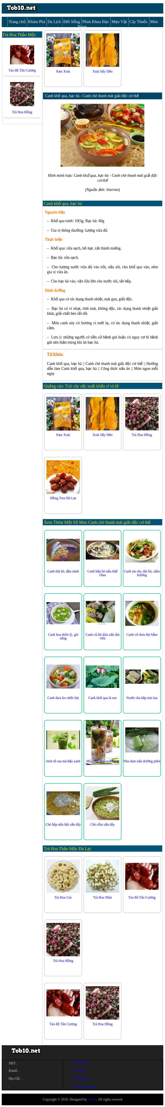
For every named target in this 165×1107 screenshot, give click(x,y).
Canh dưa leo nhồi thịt (63, 698)
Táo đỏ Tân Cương (142, 897)
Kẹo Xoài (63, 71)
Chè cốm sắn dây (102, 824)
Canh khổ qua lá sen (102, 698)
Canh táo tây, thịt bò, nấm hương (142, 573)
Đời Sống (71, 21)
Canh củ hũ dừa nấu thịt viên (103, 636)
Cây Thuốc (138, 21)
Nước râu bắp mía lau (141, 698)
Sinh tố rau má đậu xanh (63, 761)
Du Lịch (54, 21)
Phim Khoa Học (95, 21)
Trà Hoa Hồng (142, 435)
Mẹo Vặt (119, 21)
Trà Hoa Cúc (63, 897)
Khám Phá (36, 21)
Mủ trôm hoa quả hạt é (102, 761)
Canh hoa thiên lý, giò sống (63, 636)
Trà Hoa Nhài (102, 897)
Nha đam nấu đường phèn (142, 761)
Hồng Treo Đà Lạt (63, 498)
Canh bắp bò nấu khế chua (102, 573)
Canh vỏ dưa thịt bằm (141, 634)
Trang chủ (17, 21)
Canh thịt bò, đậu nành (63, 571)
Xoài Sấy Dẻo (102, 71)
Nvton (92, 1099)
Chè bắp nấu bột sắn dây (63, 824)
